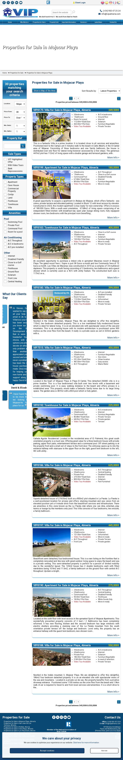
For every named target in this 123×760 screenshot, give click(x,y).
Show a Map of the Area (44, 90)
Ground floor (11, 271)
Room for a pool (13, 232)
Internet (9, 256)
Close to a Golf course (12, 263)
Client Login (79, 3)
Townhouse (11, 204)
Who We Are (24, 22)
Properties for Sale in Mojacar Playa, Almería (20, 728)
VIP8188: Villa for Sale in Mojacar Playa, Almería (62, 651)
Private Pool (11, 225)
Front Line (10, 278)
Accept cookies (47, 750)
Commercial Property (11, 189)
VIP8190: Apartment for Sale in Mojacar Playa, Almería (65, 590)
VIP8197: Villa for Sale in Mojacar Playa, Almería (62, 529)
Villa (8, 207)
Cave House (11, 185)
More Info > (113, 158)
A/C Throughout (13, 240)
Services (83, 22)
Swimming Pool (13, 222)
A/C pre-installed (14, 247)
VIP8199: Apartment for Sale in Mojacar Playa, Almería (65, 168)
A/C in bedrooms (13, 244)
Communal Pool (13, 228)
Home (10, 22)
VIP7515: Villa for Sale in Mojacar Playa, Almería (62, 350)
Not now (104, 751)
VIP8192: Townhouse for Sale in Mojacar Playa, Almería (66, 408)
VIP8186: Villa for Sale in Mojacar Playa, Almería (62, 469)
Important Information (69, 23)
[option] (52, 246)
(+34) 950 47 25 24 (112, 11)
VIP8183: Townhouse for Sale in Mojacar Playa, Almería (66, 228)
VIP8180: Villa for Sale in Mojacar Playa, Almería (62, 289)
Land (8, 197)
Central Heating (13, 281)
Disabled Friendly (14, 259)
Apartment (10, 182)
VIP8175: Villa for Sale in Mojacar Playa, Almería (62, 110)
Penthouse (11, 201)
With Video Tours (13, 165)
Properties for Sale (39, 22)
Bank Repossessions (13, 169)
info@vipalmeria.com (111, 14)
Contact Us (113, 22)
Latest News (98, 22)
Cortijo (9, 194)
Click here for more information (86, 743)
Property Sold (54, 22)
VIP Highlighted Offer (13, 160)
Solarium (10, 275)
